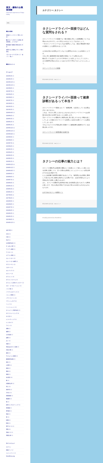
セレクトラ (9, 270)
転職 (7, 420)
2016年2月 (9, 213)
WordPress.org (10, 456)
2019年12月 (9, 128)
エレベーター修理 (11, 261)
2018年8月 (9, 176)
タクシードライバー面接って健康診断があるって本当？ (65, 99)
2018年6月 (9, 182)
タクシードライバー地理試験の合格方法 (55, 132)
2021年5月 (9, 106)
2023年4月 (9, 94)
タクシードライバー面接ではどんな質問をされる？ (65, 30)
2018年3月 (9, 189)
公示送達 (8, 334)
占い (7, 341)
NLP (7, 240)
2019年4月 (9, 152)
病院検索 (8, 395)
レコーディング (10, 319)
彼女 (7, 362)
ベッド (8, 304)
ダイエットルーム (11, 279)
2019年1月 (9, 161)
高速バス (8, 432)
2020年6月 (9, 115)
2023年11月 (9, 85)
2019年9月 (9, 137)
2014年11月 (9, 222)
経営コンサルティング (12, 405)
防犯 (7, 423)
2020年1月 (9, 124)
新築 (7, 374)
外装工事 (8, 350)
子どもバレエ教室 (11, 356)
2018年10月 (9, 170)
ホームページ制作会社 (12, 310)
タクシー (8, 273)
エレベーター (9, 258)
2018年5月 (9, 186)
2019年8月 (9, 140)
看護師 (8, 399)
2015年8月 (9, 219)
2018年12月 (9, 164)
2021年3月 (9, 109)
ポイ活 (8, 316)
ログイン (8, 447)
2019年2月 (9, 158)
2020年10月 (9, 112)
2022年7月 (9, 100)
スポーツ (8, 267)
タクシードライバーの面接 (51, 68)
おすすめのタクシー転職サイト (52, 192)
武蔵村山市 (9, 383)
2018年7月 (9, 179)
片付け (8, 392)
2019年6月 (9, 146)
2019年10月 (9, 134)
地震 (7, 344)
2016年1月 (9, 216)
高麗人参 (8, 435)
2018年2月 (9, 192)
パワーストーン (10, 298)
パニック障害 (9, 295)
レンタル (8, 322)
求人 (7, 386)
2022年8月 (9, 97)
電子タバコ (9, 426)
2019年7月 (9, 143)
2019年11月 (9, 131)
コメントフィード (11, 453)
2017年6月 (9, 198)
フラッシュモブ (10, 301)
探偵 (7, 368)
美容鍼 (8, 408)
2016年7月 (9, 207)
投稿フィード (9, 450)
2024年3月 (9, 76)
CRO (7, 237)
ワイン (8, 325)
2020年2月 (9, 121)
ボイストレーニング (11, 313)
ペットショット (10, 307)
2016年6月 (9, 210)
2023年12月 (9, 82)
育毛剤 (8, 411)
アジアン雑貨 (9, 249)
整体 (7, 371)
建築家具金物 (9, 359)
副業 (7, 337)
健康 (7, 331)
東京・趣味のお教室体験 (14, 8)
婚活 (7, 353)
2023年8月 (9, 88)
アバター (8, 252)
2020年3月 (9, 118)
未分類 (8, 377)
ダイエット (9, 276)
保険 (7, 328)
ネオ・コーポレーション (13, 286)
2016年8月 (9, 204)
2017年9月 (9, 195)
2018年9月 (9, 173)
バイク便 (8, 289)
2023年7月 (9, 91)
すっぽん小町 (9, 246)
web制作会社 (10, 243)
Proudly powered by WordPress (51, 217)
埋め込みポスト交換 (11, 347)
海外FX (8, 389)
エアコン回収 (9, 255)
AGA (7, 234)
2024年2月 (9, 79)
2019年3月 (9, 155)
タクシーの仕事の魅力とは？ (62, 161)
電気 (7, 429)
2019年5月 (9, 149)
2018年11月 (9, 167)
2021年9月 (9, 103)
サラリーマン (9, 264)
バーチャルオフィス (11, 292)
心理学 (8, 365)
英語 (7, 414)
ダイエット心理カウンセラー (14, 283)
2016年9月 (9, 201)
